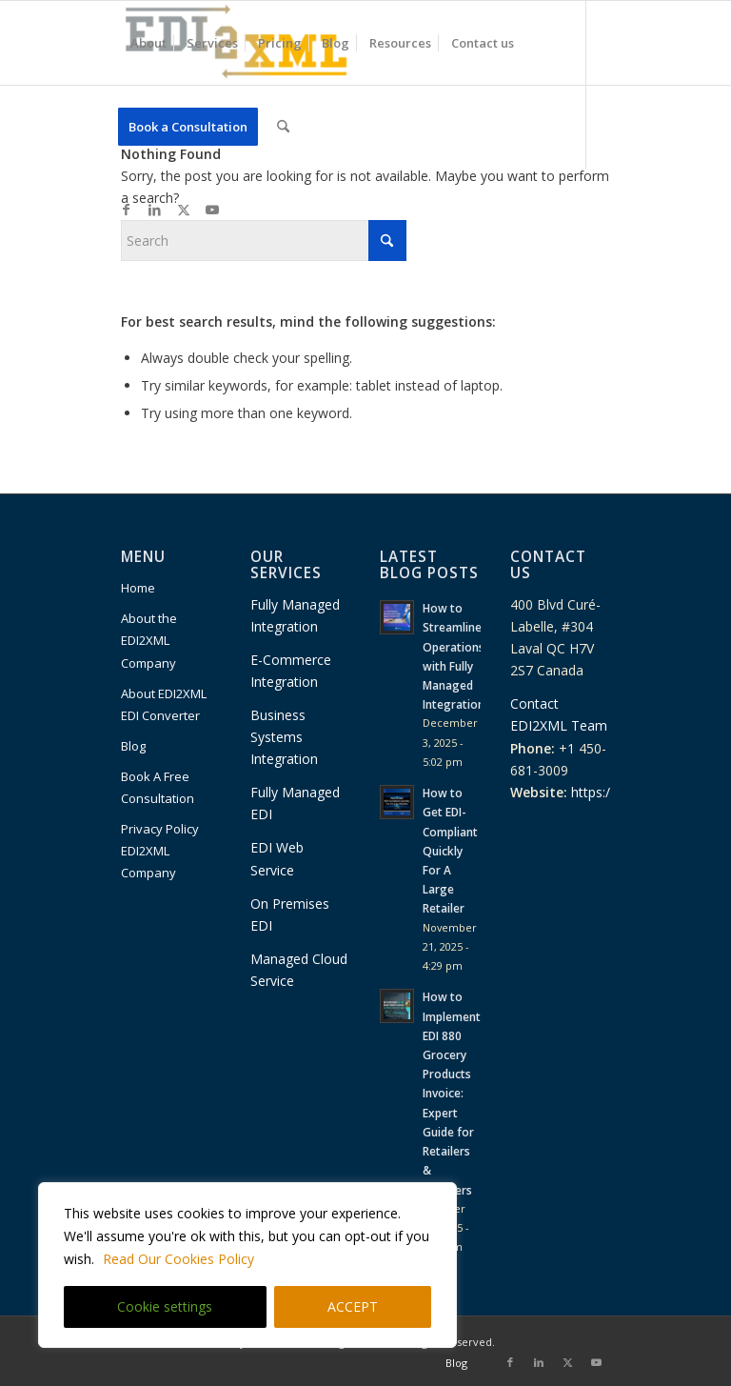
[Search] (283, 127)
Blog (133, 745)
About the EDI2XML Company (149, 640)
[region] (247, 1265)
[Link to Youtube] (212, 209)
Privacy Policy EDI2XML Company (160, 850)
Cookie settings (164, 1306)
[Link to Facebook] (126, 209)
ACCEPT (352, 1306)
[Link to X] (183, 209)
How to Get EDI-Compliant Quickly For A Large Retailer (450, 850)
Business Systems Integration (284, 737)
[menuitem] (148, 43)
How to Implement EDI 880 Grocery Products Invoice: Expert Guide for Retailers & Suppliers (452, 1092)
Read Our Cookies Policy (178, 1259)
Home (138, 587)
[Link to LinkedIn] (155, 209)
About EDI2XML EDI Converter (164, 704)
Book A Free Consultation (157, 787)
